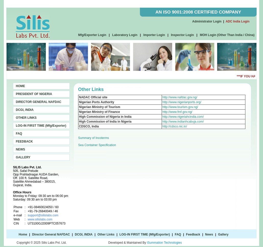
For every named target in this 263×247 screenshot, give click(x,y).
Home (23, 234)
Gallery (223, 234)
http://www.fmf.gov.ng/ (177, 112)
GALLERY (23, 157)
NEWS (20, 149)
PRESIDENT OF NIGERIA (34, 94)
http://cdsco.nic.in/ (174, 126)
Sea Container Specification (97, 145)
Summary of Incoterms (93, 138)
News (209, 234)
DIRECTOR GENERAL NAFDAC (38, 102)
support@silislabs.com (43, 215)
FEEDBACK (24, 141)
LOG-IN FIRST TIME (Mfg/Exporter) (41, 125)
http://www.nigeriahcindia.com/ (183, 117)
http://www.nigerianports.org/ (181, 102)
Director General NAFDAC (51, 234)
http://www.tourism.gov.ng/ (180, 107)
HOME (20, 86)
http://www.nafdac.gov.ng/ (179, 97)
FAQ (19, 133)
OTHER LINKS (26, 118)
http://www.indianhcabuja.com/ (183, 121)
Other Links (106, 234)
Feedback (193, 234)
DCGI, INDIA (24, 110)
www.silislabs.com (40, 219)
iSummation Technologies (164, 242)
